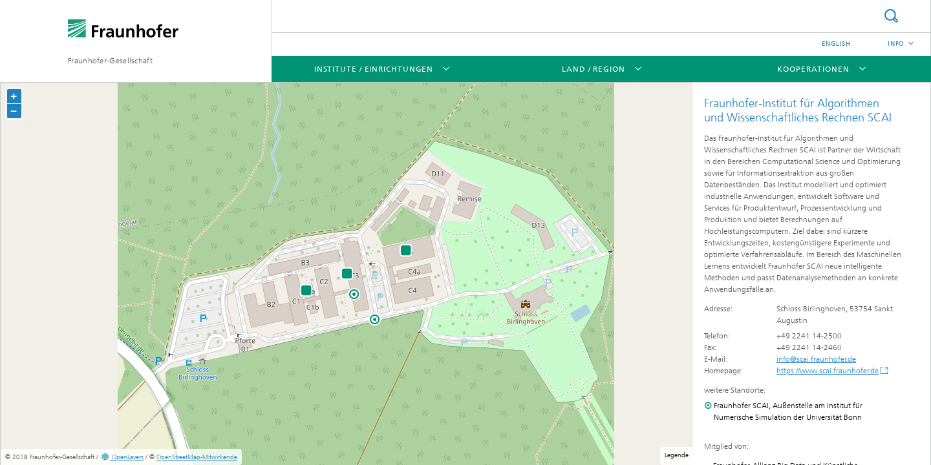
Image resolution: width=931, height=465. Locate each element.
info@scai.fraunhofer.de (816, 359)
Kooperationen (813, 69)
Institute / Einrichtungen (374, 69)
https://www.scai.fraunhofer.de (827, 370)
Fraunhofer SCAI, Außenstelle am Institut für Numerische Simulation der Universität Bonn (788, 411)
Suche (891, 15)
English (836, 44)
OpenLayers (122, 457)
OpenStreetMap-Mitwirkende (196, 457)
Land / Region (593, 69)
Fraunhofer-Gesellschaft (110, 60)
